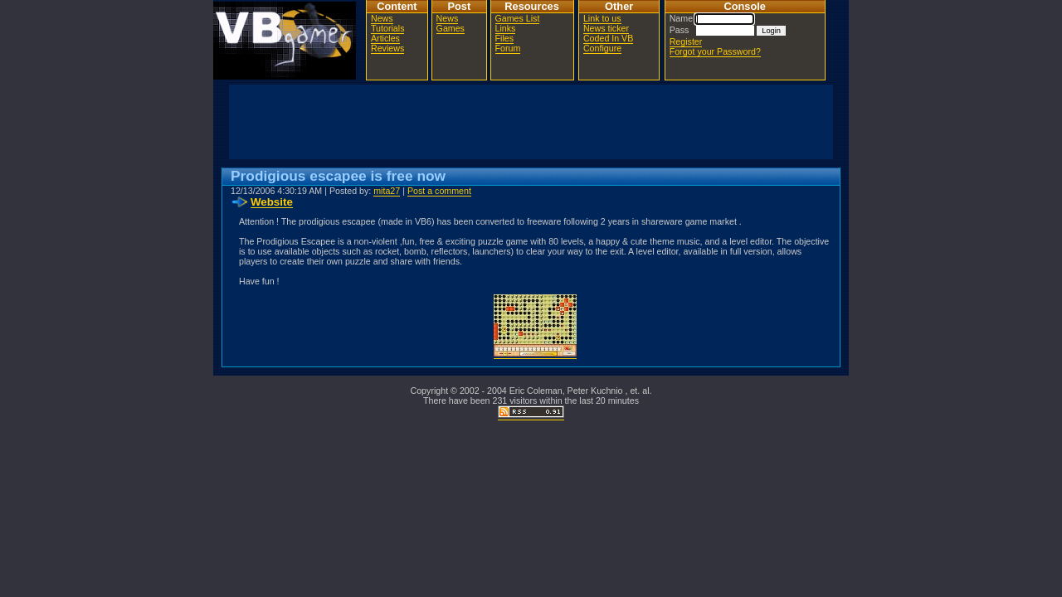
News (382, 18)
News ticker (606, 28)
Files (504, 38)
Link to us (602, 18)
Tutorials (387, 28)
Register (686, 41)
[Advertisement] (531, 122)
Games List (517, 18)
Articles (385, 38)
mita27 (386, 191)
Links (505, 28)
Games (450, 28)
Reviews (387, 48)
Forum (508, 48)
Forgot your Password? (715, 51)
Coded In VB (608, 38)
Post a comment (439, 191)
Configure (602, 48)
